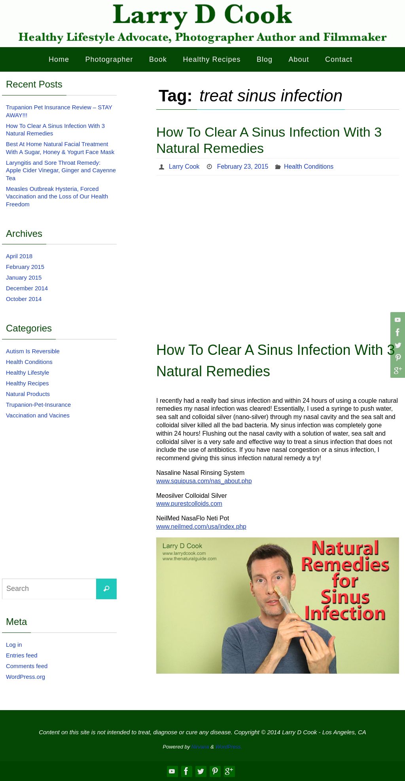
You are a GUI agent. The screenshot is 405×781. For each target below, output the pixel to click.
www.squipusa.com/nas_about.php (205, 481)
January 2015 (24, 277)
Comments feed (27, 666)
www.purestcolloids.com (190, 503)
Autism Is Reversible (33, 351)
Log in (14, 644)
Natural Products (28, 393)
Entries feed (22, 655)
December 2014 (27, 288)
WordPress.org (25, 676)
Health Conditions (310, 166)
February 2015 (25, 266)
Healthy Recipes (27, 383)
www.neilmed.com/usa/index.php (202, 526)
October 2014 (24, 298)
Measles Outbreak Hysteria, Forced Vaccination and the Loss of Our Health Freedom (57, 196)
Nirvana (200, 747)
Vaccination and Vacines (38, 415)
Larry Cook (184, 166)
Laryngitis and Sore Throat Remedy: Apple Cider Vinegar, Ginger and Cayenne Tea (61, 170)
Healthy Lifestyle (27, 372)
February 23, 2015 (243, 166)
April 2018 (19, 256)
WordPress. (229, 747)
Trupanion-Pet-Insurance (38, 404)
